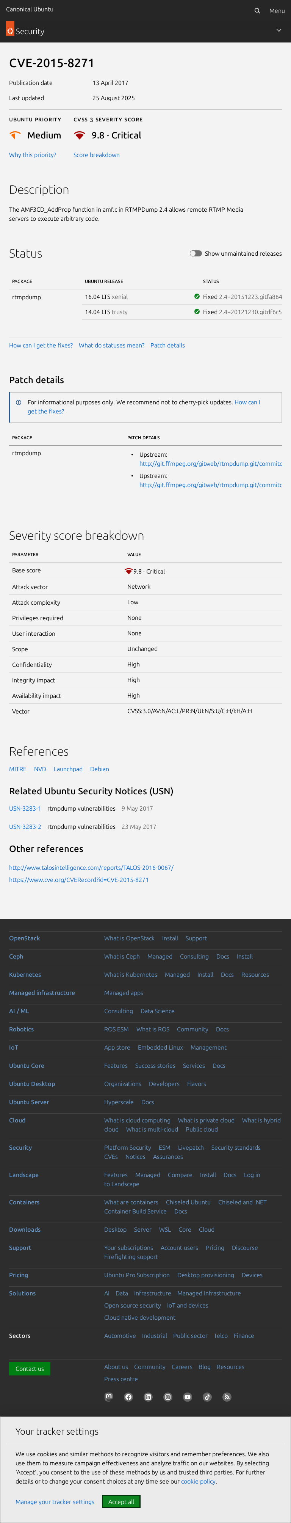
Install (170, 938)
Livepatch (191, 1147)
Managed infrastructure (42, 992)
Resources (255, 974)
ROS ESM (116, 1029)
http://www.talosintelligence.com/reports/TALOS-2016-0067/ (91, 867)
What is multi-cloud (152, 1129)
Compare (180, 1174)
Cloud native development (139, 1317)
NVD (40, 768)
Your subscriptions (128, 1247)
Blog (205, 1366)
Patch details (167, 345)
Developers (164, 1083)
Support (196, 938)
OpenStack (24, 938)
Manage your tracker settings (55, 1501)
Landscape (24, 1174)
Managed (159, 956)
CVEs (111, 1156)
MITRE (18, 768)
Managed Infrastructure (209, 1293)
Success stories (155, 1065)
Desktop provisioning (205, 1275)
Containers (24, 1202)
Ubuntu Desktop (32, 1083)
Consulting (194, 956)
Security (20, 1147)
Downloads (25, 1229)
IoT (13, 1047)
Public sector (190, 1335)
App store (117, 1047)
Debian (99, 768)
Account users (179, 1247)
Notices (135, 1156)
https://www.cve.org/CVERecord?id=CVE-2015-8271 (79, 879)
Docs (222, 956)
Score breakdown (97, 154)
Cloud (17, 1120)
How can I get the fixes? (41, 345)
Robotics (21, 1029)
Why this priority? (32, 154)
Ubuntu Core (26, 1065)
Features (116, 1065)
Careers (182, 1366)
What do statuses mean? (111, 345)
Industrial (154, 1335)
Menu (277, 10)
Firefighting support (131, 1256)
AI (107, 1293)
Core (184, 1229)
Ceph (16, 956)
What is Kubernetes (130, 974)
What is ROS (152, 1029)
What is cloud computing (137, 1120)
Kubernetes (25, 974)
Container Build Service (135, 1211)
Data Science (158, 1010)
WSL (165, 1229)
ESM (165, 1147)
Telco (221, 1335)
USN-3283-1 (25, 808)
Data (122, 1293)
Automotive (120, 1335)
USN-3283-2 (25, 826)
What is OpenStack (129, 938)
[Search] (257, 10)
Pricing (215, 1247)
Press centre (121, 1378)
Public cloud (202, 1129)
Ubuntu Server (29, 1102)
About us (116, 1366)
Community (192, 1029)
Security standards (236, 1147)
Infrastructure (152, 1293)
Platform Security (127, 1147)
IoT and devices (187, 1305)
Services (194, 1065)
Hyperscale (119, 1102)
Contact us (30, 1368)
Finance (244, 1335)
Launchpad (68, 768)
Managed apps (123, 992)
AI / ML (19, 1010)
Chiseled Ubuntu (188, 1202)
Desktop (115, 1229)
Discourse (245, 1247)
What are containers (131, 1202)
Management (209, 1047)
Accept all (121, 1501)
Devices (252, 1275)
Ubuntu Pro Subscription (137, 1275)
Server (143, 1229)
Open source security (132, 1305)
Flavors (196, 1083)
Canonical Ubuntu (29, 9)
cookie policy (198, 1481)
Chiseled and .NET (242, 1202)
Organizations (122, 1083)
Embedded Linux (160, 1047)
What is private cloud (206, 1120)
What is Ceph (122, 956)
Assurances (168, 1156)
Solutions (22, 1293)
